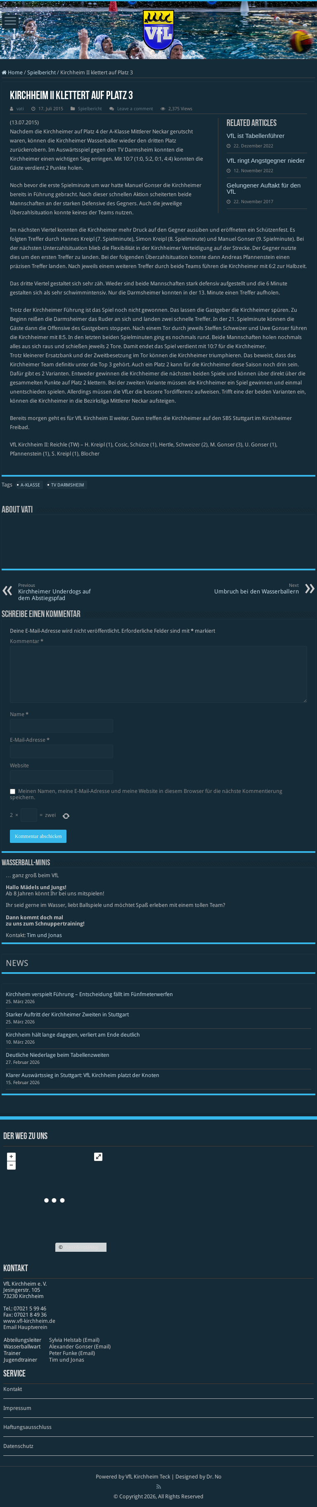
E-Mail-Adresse (30, 740)
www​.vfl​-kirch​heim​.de (29, 1321)
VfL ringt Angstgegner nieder (266, 160)
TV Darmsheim (67, 485)
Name (19, 714)
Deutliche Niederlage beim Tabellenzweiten (57, 1055)
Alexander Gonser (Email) (80, 1346)
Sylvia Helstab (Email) (74, 1340)
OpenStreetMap (81, 1247)
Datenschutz (18, 1446)
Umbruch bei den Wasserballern (256, 589)
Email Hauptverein (25, 1327)
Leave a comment (135, 109)
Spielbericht (41, 72)
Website (19, 765)
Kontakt (12, 1389)
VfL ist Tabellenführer (255, 135)
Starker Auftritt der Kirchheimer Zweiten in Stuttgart (67, 1014)
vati (20, 109)
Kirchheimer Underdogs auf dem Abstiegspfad (60, 592)
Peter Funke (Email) (72, 1353)
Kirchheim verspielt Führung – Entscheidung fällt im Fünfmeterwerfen (89, 994)
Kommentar (26, 641)
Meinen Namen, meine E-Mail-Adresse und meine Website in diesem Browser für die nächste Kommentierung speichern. (146, 794)
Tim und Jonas (44, 935)
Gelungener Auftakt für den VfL (263, 188)
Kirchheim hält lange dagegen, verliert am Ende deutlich (73, 1035)
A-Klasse (30, 485)
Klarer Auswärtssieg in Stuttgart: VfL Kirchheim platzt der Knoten (82, 1075)
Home (12, 72)
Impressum (17, 1408)
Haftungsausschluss (27, 1427)
